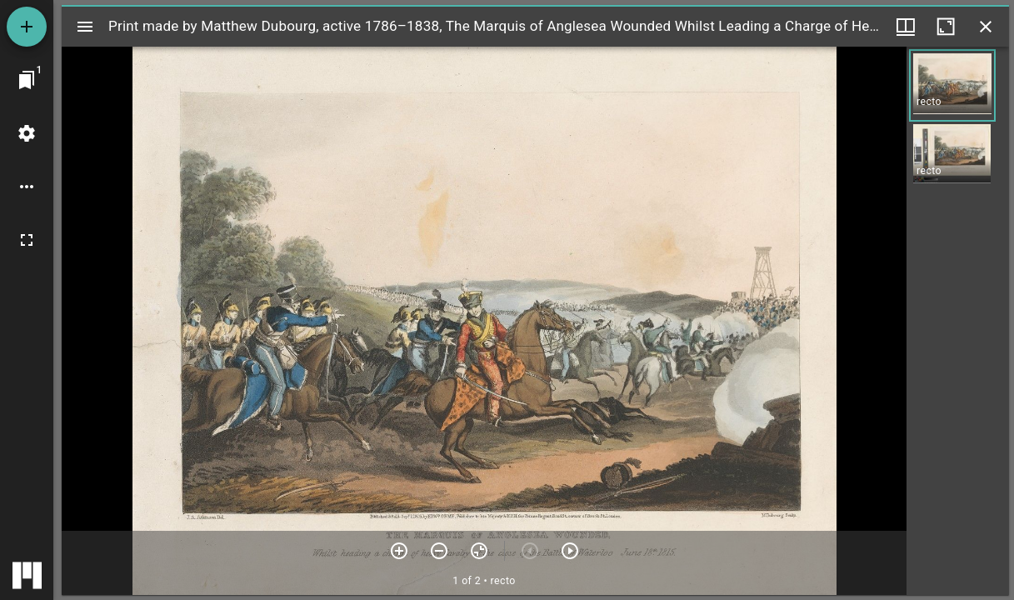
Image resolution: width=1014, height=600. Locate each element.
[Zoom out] (439, 551)
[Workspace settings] (27, 133)
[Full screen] (27, 240)
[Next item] (570, 551)
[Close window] (986, 27)
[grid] (958, 321)
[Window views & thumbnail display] (906, 27)
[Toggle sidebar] (85, 27)
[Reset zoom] (479, 551)
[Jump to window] (27, 80)
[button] (952, 85)
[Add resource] (27, 27)
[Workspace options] (27, 187)
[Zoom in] (399, 551)
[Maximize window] (946, 27)
